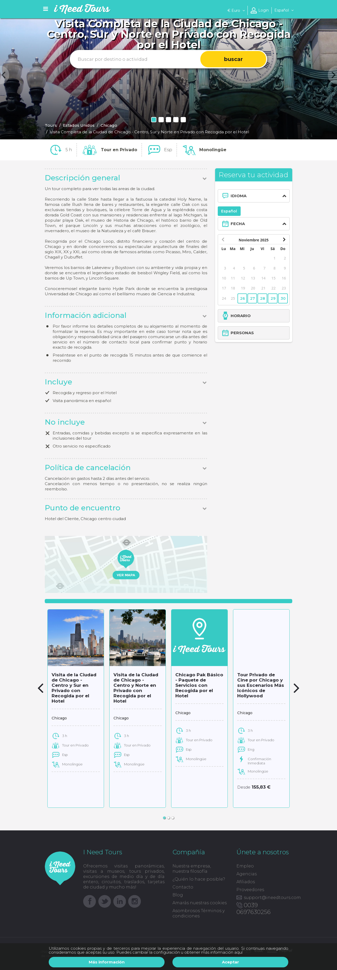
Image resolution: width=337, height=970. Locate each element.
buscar (233, 59)
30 (283, 298)
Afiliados (245, 881)
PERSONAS (242, 332)
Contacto (182, 887)
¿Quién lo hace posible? (198, 879)
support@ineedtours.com (272, 897)
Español (229, 211)
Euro (236, 10)
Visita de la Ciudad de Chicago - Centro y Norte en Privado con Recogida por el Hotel (135, 688)
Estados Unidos (79, 125)
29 (273, 298)
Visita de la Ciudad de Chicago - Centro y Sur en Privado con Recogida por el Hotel (74, 688)
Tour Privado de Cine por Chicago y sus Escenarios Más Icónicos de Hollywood (260, 685)
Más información (107, 961)
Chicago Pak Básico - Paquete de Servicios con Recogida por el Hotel (199, 685)
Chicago (109, 125)
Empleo (245, 866)
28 (262, 298)
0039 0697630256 (253, 909)
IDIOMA (238, 195)
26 (242, 298)
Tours (51, 125)
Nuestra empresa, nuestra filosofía (191, 869)
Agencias (246, 873)
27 (252, 298)
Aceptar (230, 961)
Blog (177, 894)
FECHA (238, 223)
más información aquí (221, 952)
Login (263, 10)
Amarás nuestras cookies (199, 902)
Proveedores (250, 889)
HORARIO (241, 315)
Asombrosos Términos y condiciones (198, 913)
